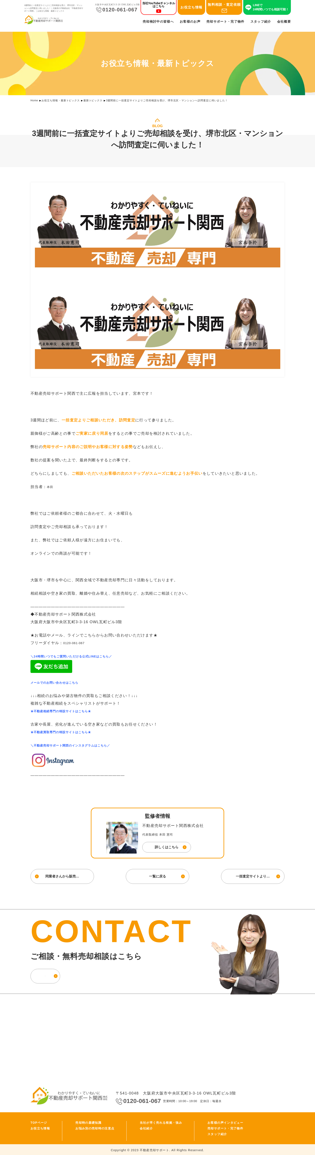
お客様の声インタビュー (225, 1121)
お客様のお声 (190, 22)
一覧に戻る (157, 875)
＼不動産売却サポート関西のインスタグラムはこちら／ (81, 745)
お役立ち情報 (191, 8)
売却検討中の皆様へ (158, 22)
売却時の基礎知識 (88, 1121)
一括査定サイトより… (254, 875)
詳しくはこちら (166, 847)
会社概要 (284, 22)
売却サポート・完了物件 (225, 22)
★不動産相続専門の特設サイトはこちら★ (69, 711)
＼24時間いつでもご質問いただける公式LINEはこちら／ (82, 656)
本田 (51, 487)
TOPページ (38, 1121)
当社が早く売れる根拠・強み (161, 1121)
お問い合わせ (61, 974)
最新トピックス (92, 100)
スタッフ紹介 (260, 22)
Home (34, 100)
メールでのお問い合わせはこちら (61, 682)
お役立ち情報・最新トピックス (60, 100)
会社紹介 (146, 1127)
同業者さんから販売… (61, 875)
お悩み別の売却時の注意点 (94, 1127)
